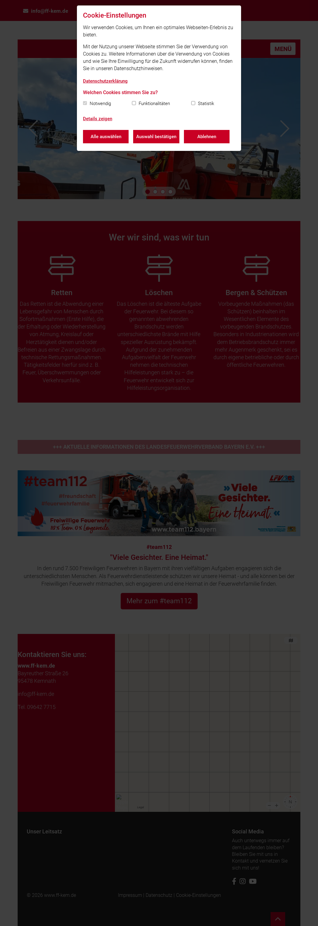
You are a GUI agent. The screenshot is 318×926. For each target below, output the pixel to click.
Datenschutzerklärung (105, 81)
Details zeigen (97, 118)
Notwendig (100, 103)
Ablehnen (206, 136)
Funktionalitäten (154, 103)
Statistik (206, 103)
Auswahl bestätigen (156, 136)
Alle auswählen (106, 136)
